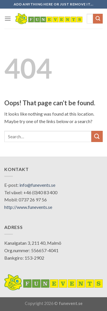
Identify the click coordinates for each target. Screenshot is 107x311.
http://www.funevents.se (28, 207)
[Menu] (7, 18)
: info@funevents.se (36, 185)
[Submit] (98, 19)
